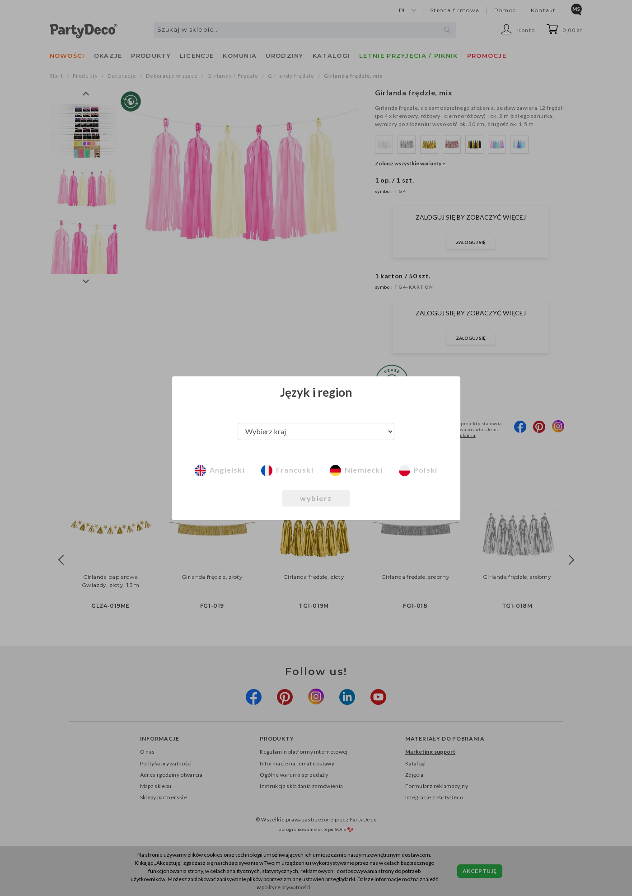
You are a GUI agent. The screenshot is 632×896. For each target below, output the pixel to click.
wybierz (316, 498)
